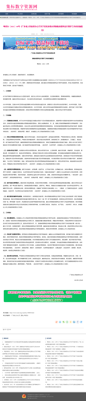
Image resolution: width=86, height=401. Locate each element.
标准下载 (47, 14)
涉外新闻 (61, 14)
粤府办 (26, 315)
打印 (5, 329)
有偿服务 (74, 14)
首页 (6, 14)
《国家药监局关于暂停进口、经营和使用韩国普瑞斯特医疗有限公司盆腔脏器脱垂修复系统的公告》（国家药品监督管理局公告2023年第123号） (21, 359)
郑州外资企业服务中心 (15, 17)
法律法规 (34, 14)
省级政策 (25, 17)
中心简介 (20, 14)
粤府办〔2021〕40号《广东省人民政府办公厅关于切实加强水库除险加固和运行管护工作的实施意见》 (54, 17)
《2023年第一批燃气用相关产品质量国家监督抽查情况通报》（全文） (22, 372)
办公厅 (18, 315)
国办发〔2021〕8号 (15, 83)
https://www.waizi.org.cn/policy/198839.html (22, 312)
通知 (22, 315)
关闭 (9, 329)
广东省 (13, 315)
